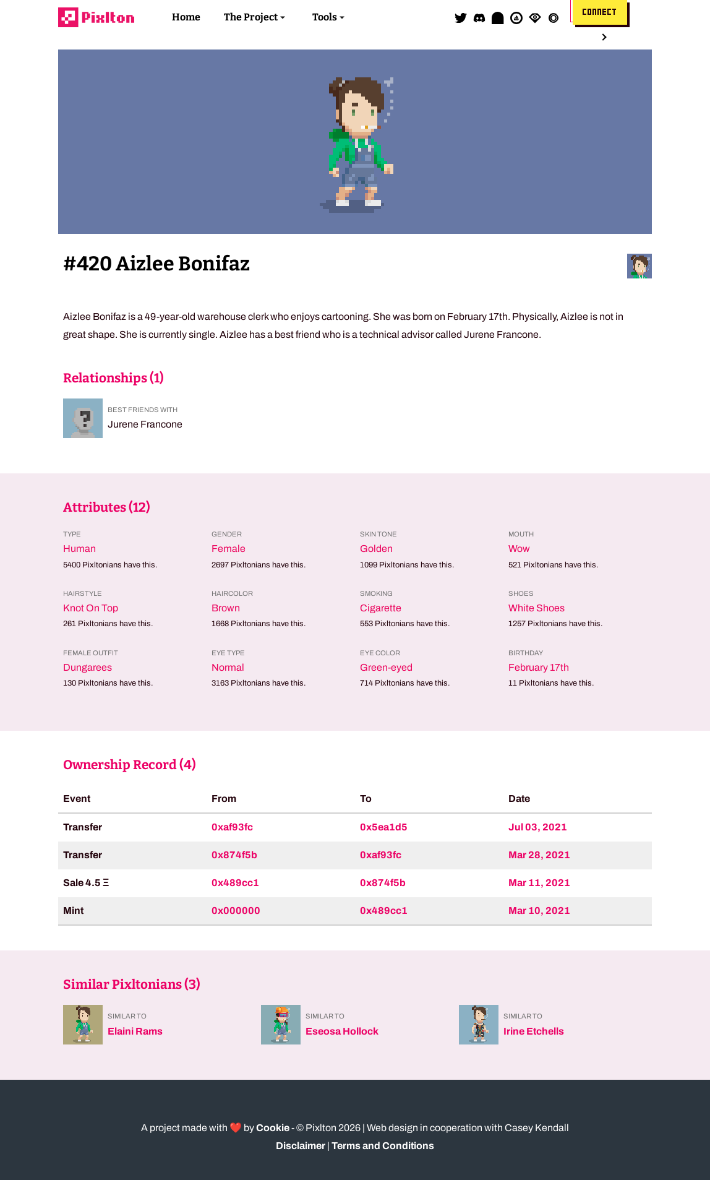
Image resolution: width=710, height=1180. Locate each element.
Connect (600, 12)
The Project (251, 17)
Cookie (272, 1127)
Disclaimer (300, 1145)
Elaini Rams (135, 1031)
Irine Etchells (533, 1031)
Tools (324, 17)
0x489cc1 (235, 882)
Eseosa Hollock (342, 1031)
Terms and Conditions (382, 1145)
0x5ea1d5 (384, 827)
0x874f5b (234, 855)
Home (186, 17)
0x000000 (236, 910)
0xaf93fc (232, 827)
